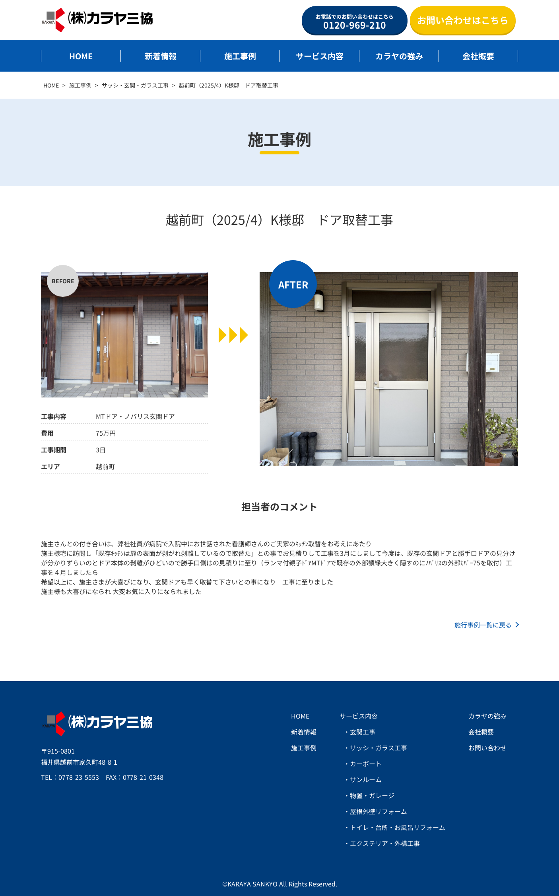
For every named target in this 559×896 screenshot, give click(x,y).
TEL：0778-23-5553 (70, 777)
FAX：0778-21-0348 (134, 777)
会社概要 (478, 56)
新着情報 (161, 56)
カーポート (366, 763)
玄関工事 (362, 731)
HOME (81, 56)
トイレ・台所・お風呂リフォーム (397, 827)
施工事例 (240, 56)
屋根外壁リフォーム (378, 811)
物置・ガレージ (372, 795)
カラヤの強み (399, 56)
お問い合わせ (487, 747)
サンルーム (366, 779)
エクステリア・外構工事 (385, 843)
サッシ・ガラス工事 (378, 747)
